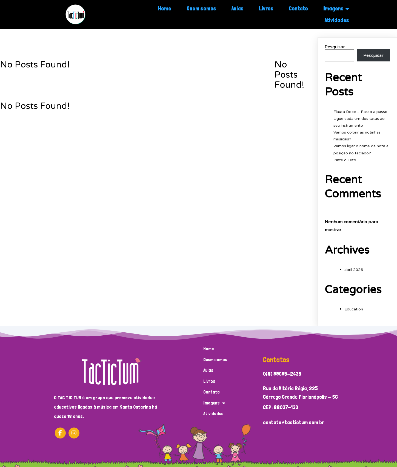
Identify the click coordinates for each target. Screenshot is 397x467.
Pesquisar (335, 47)
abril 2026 (353, 269)
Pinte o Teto (344, 160)
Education (353, 309)
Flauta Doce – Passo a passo (360, 111)
